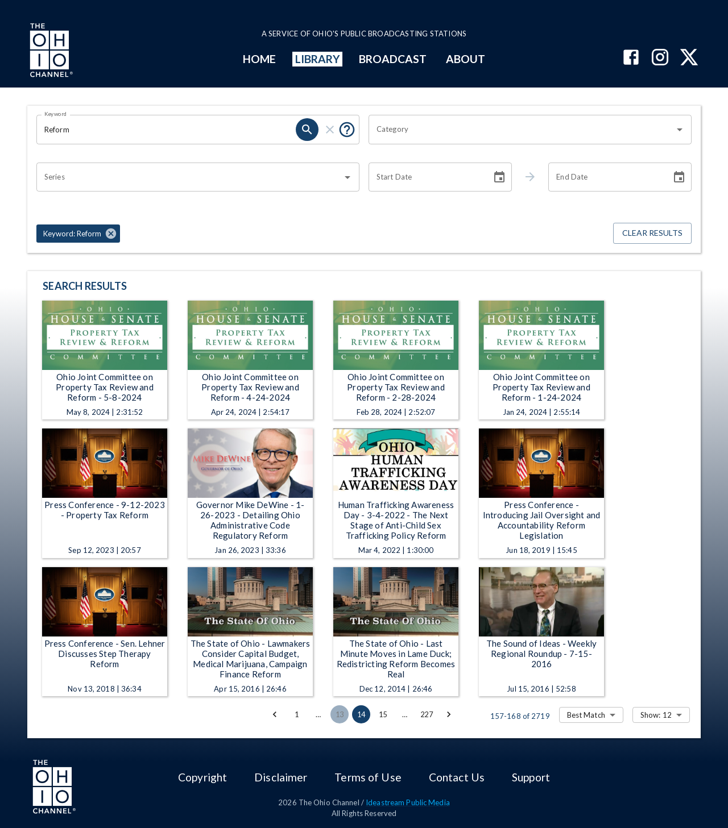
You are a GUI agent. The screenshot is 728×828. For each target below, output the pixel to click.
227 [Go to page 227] (426, 714)
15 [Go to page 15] (383, 714)
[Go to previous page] (275, 714)
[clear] (329, 129)
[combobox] (521, 129)
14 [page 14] (361, 714)
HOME (259, 58)
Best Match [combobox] (586, 714)
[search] (307, 129)
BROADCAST (393, 58)
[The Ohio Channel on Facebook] (631, 58)
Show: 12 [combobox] (656, 714)
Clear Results (652, 233)
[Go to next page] (449, 714)
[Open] (680, 130)
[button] (78, 233)
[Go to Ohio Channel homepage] (50, 52)
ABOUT (465, 58)
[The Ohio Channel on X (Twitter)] (689, 58)
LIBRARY (317, 58)
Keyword (55, 113)
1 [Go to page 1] (296, 714)
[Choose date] (499, 177)
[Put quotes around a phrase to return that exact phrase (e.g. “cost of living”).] (347, 129)
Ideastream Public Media (408, 802)
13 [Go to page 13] (339, 714)
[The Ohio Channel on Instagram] (660, 58)
